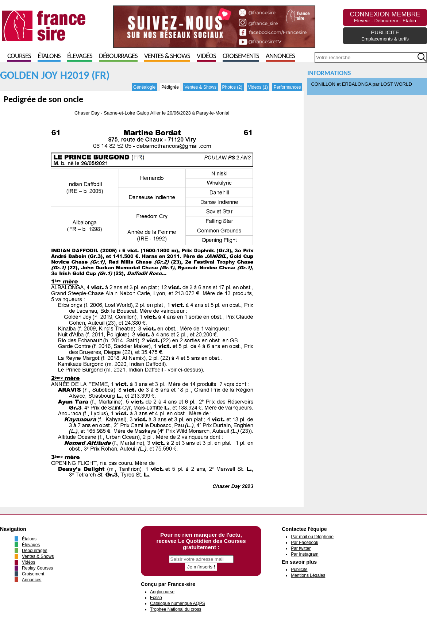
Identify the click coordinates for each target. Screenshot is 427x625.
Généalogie (144, 87)
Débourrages (118, 56)
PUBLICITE (385, 35)
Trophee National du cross (175, 609)
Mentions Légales (308, 575)
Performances (287, 87)
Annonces (280, 56)
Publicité (299, 569)
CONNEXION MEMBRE (385, 17)
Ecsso (156, 597)
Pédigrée (170, 87)
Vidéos (206, 56)
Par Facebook (304, 542)
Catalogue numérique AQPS (177, 603)
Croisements (241, 56)
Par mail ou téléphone (312, 536)
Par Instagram (304, 554)
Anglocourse (162, 591)
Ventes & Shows (167, 56)
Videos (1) (258, 87)
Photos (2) (232, 87)
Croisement (33, 573)
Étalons (49, 56)
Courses (19, 56)
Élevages (79, 56)
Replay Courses (37, 568)
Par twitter (301, 548)
